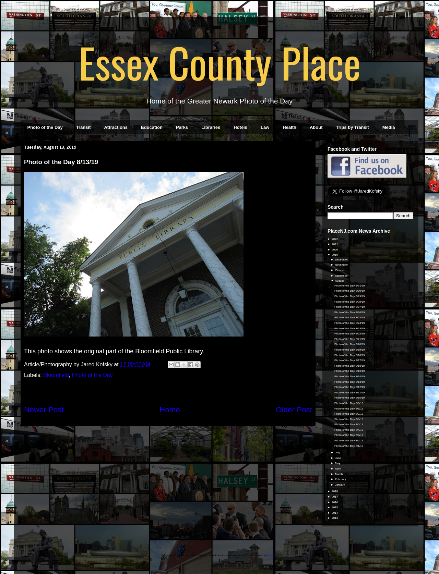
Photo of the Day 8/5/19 (348, 424)
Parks (182, 127)
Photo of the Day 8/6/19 (348, 419)
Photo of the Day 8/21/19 (349, 339)
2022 (335, 239)
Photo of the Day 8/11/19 (349, 392)
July (338, 452)
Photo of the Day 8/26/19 (349, 312)
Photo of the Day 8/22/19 (349, 333)
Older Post (294, 409)
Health (289, 127)
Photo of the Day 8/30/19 (349, 290)
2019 (335, 254)
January (340, 484)
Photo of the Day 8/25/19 (349, 317)
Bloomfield (56, 375)
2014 (335, 512)
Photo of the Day (45, 127)
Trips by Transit (352, 127)
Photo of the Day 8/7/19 (348, 413)
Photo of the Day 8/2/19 (348, 440)
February (341, 479)
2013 (335, 518)
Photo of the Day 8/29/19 (349, 296)
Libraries (210, 127)
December (341, 259)
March (339, 474)
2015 (335, 507)
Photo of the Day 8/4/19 (348, 429)
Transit (83, 127)
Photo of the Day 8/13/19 (349, 381)
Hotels (240, 127)
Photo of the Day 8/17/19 (349, 360)
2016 (335, 502)
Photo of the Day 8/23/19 (349, 328)
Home (169, 409)
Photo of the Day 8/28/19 (349, 301)
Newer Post (44, 409)
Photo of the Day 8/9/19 (348, 403)
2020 (335, 249)
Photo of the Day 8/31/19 (349, 285)
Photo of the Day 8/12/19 (349, 387)
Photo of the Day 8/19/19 (349, 349)
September (342, 275)
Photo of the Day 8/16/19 (349, 365)
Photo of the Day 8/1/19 (348, 446)
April (338, 468)
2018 (335, 491)
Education (152, 127)
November (341, 264)
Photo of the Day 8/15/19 (349, 371)
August (339, 280)
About (316, 127)
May (338, 463)
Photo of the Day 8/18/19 (349, 355)
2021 (335, 244)
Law (265, 127)
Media (388, 127)
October (340, 270)
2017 (335, 496)
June (338, 458)
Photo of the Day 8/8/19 (348, 408)
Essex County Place (219, 62)
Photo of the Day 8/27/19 (349, 306)
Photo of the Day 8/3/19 (348, 435)
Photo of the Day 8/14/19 (349, 376)
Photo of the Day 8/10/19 (349, 397)
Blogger (272, 555)
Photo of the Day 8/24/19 (349, 323)
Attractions (116, 127)
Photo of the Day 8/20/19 (349, 344)
